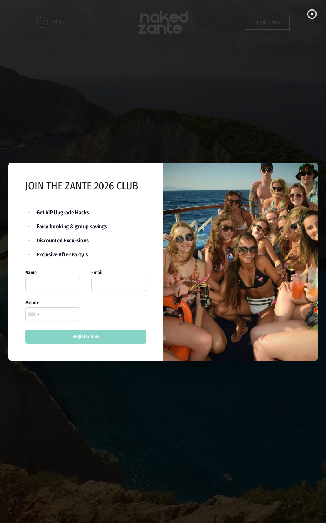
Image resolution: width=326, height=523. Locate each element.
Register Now (85, 337)
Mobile (32, 303)
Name (31, 273)
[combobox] (34, 314)
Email (97, 273)
